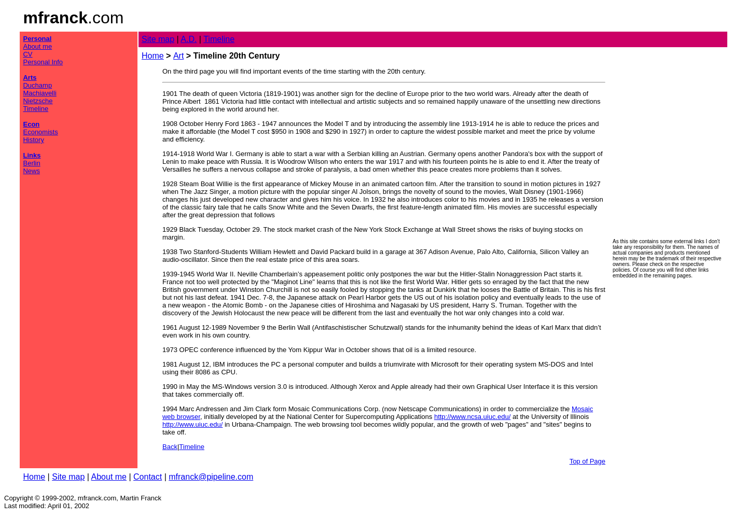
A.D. (189, 39)
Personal (37, 39)
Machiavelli (39, 93)
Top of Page (587, 461)
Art (178, 55)
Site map (158, 39)
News (31, 171)
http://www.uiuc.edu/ (192, 424)
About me (37, 46)
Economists (40, 132)
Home (153, 55)
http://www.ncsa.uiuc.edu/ (472, 417)
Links (31, 155)
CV (27, 54)
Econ (31, 124)
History (33, 140)
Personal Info (43, 62)
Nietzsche (37, 101)
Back (169, 447)
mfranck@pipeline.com (211, 476)
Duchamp (37, 85)
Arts (29, 77)
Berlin (31, 163)
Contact (147, 476)
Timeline (35, 109)
